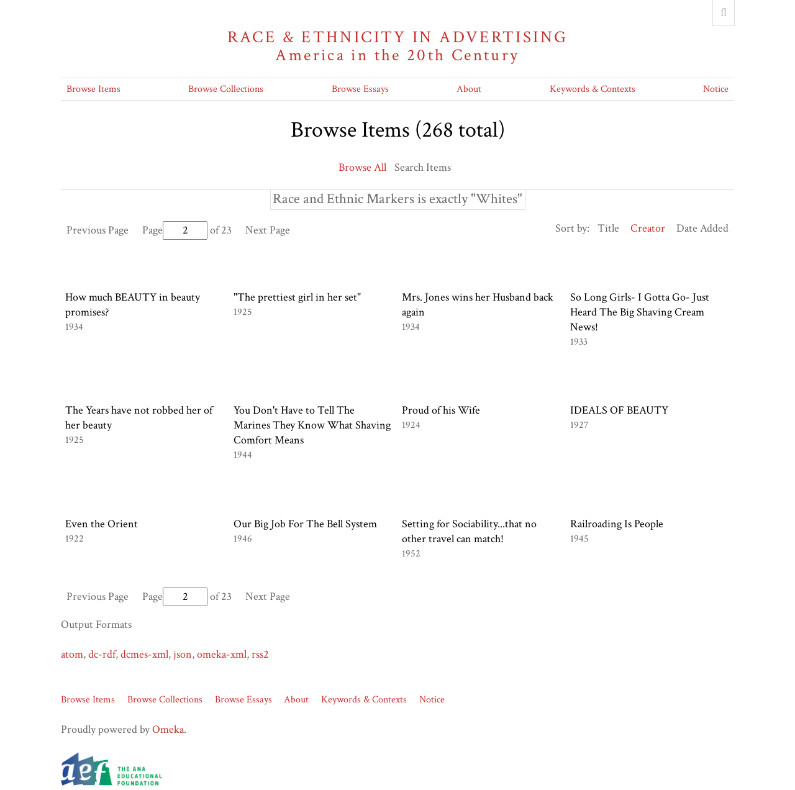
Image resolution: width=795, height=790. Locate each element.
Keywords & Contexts (592, 89)
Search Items (422, 167)
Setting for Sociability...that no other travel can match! (469, 531)
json (182, 654)
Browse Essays (360, 89)
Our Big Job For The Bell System (305, 524)
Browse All (362, 167)
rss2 (260, 654)
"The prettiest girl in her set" (297, 297)
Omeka (168, 729)
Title (608, 228)
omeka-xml (222, 654)
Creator (647, 228)
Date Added (702, 228)
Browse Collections (225, 89)
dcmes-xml (144, 654)
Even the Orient (101, 524)
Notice (716, 89)
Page (174, 230)
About (469, 89)
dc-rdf (102, 654)
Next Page (267, 230)
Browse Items (93, 89)
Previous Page (97, 230)
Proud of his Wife (441, 410)
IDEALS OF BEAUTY (619, 410)
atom (72, 654)
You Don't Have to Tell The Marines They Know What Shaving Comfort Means (312, 425)
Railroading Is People (616, 524)
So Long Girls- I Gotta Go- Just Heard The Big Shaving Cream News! (639, 312)
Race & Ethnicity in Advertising (397, 46)
